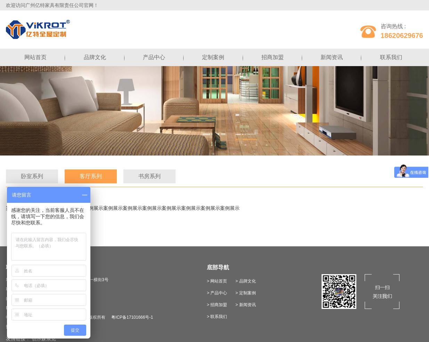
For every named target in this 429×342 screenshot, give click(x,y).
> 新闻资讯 (245, 304)
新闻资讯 (332, 57)
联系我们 (391, 57)
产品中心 (154, 57)
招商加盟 (272, 57)
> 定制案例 (245, 293)
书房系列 (149, 176)
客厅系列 (91, 176)
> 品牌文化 (245, 281)
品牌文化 (95, 57)
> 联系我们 (217, 316)
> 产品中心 (217, 293)
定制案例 (213, 57)
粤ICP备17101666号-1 (132, 317)
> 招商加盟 (217, 304)
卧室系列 (32, 176)
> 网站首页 (217, 281)
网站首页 (35, 57)
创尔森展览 (44, 338)
